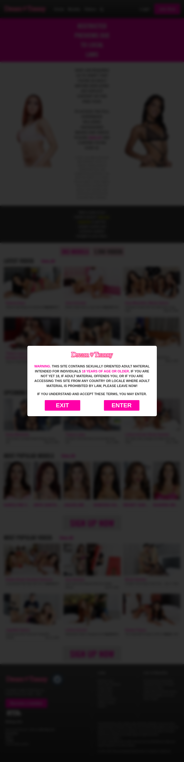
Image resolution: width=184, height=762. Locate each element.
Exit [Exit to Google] (62, 405)
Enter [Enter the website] (121, 405)
